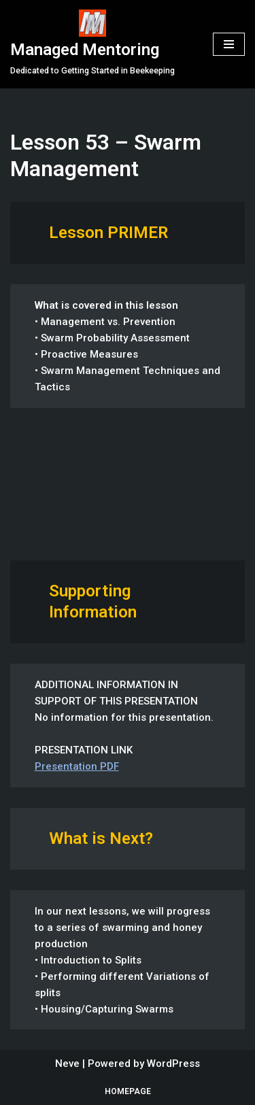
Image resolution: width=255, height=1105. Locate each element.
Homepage (128, 1091)
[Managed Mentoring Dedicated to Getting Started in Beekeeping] (92, 44)
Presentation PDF (77, 766)
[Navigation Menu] (229, 44)
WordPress (173, 1063)
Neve (67, 1063)
